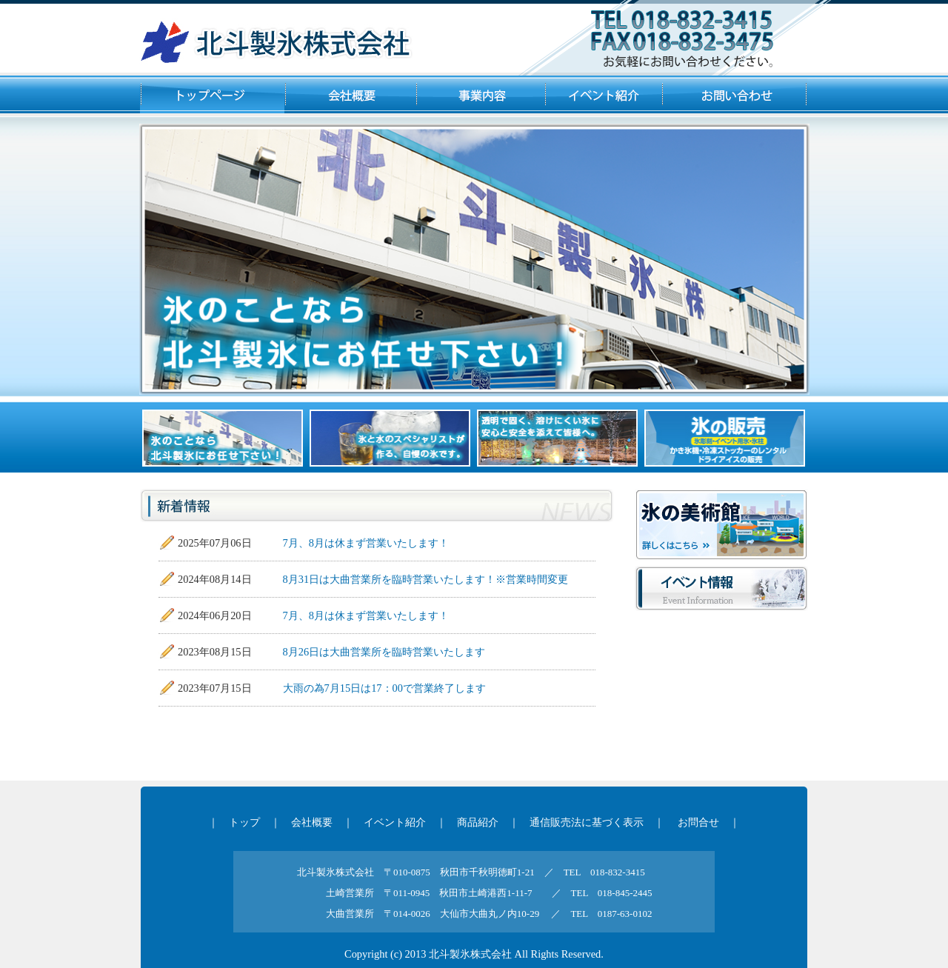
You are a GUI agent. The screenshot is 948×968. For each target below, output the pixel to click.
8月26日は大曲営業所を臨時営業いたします (384, 652)
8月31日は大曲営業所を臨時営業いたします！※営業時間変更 (426, 579)
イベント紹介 (395, 822)
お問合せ (698, 822)
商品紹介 (477, 822)
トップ (244, 822)
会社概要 (312, 822)
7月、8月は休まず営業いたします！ (366, 543)
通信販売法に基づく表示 (587, 822)
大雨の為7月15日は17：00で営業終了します (384, 688)
